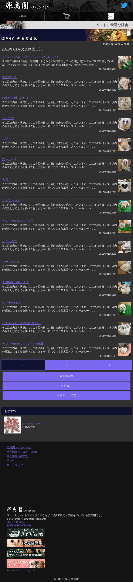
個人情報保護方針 (18, 456)
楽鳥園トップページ (19, 447)
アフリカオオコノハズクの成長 (23, 343)
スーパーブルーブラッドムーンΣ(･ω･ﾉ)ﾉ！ (30, 57)
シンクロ (8, 118)
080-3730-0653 (15, 521)
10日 (5, 138)
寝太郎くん (9, 77)
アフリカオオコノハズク (18, 220)
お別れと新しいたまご (17, 98)
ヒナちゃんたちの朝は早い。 (21, 323)
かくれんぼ (9, 241)
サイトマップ (15, 465)
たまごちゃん (11, 200)
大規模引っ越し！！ (15, 282)
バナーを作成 (28, 570)
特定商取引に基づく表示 (22, 451)
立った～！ (9, 159)
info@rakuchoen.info (19, 525)
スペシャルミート (32, 423)
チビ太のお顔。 (12, 302)
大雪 (5, 179)
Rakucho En (13, 570)
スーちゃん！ (11, 261)
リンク (11, 460)
